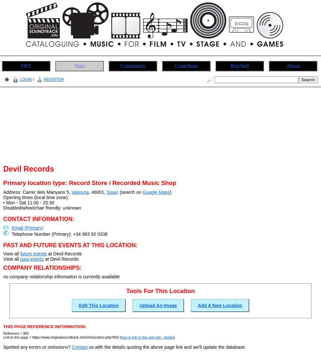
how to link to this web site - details (147, 337)
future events (33, 253)
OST (26, 66)
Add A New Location (220, 305)
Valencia (80, 192)
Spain (113, 192)
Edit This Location (99, 305)
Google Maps (156, 192)
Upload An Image (158, 305)
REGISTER (49, 79)
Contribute (186, 66)
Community (133, 66)
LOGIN (21, 79)
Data (80, 66)
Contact (79, 347)
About (293, 66)
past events (32, 259)
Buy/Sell (240, 66)
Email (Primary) (27, 228)
